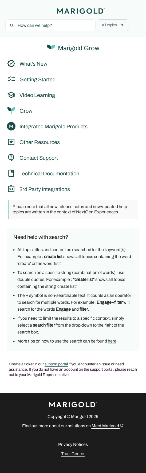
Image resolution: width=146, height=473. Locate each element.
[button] (113, 25)
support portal (56, 364)
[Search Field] (50, 25)
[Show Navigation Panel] (9, 11)
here (112, 341)
